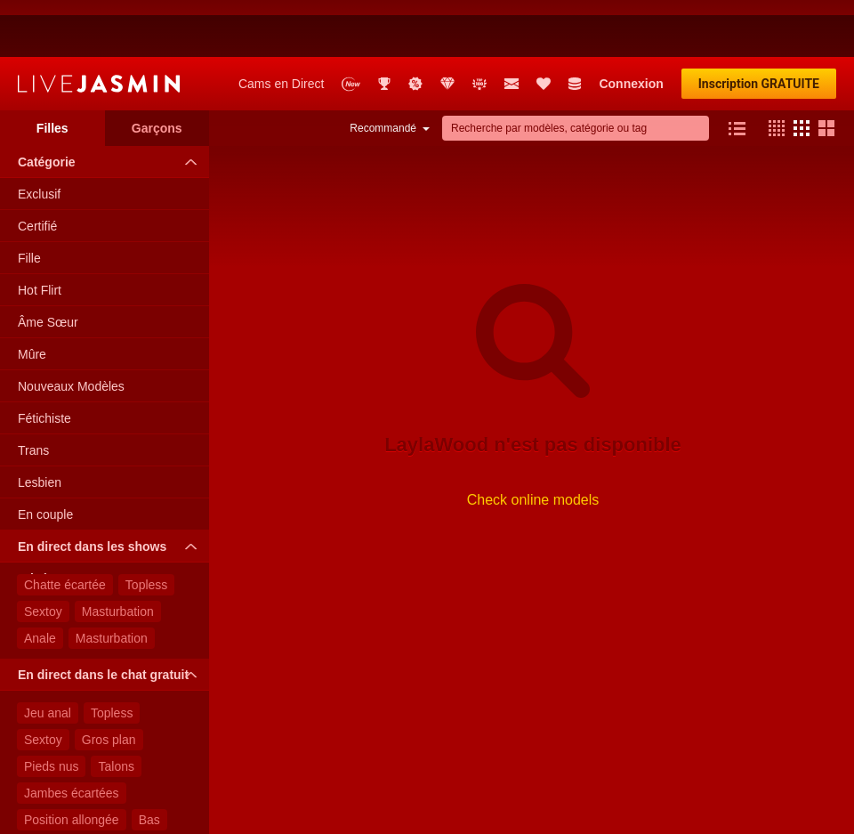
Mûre (32, 297)
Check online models (533, 442)
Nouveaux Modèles (71, 329)
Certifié (37, 169)
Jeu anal (47, 656)
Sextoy (43, 554)
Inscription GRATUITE (758, 27)
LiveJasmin (99, 27)
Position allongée (71, 763)
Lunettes (48, 816)
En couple (45, 457)
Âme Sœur (48, 265)
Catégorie (111, 105)
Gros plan (109, 683)
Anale (40, 581)
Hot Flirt (39, 233)
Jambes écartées (71, 736)
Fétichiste (44, 361)
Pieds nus (51, 709)
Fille (29, 201)
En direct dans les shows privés (111, 494)
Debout (112, 816)
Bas (149, 763)
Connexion (631, 27)
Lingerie (117, 789)
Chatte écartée (65, 528)
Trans (33, 393)
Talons (115, 709)
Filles (52, 71)
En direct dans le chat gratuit (111, 618)
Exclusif (39, 137)
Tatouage (50, 789)
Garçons (157, 71)
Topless (146, 528)
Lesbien (39, 425)
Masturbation (118, 554)
